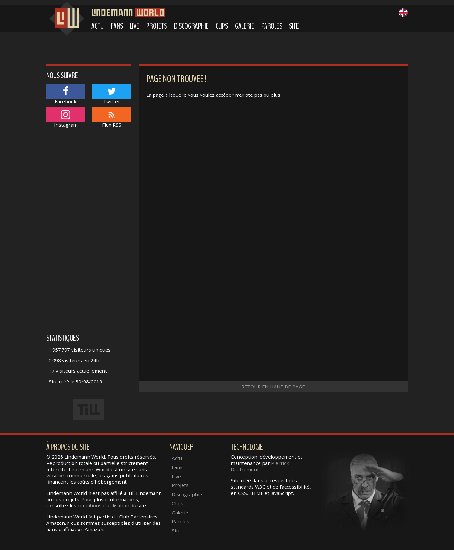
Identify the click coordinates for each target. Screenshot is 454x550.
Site (294, 26)
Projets (156, 26)
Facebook (65, 94)
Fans (117, 26)
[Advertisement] (88, 234)
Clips (222, 26)
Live (134, 26)
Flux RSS (111, 117)
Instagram (65, 117)
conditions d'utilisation (103, 505)
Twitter (111, 94)
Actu (97, 26)
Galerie (244, 26)
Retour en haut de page (273, 386)
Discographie (191, 26)
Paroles (271, 26)
